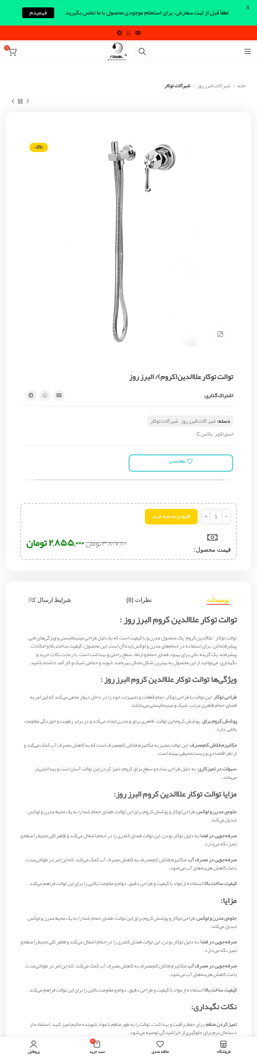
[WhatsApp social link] (128, 33)
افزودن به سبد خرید (171, 516)
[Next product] (13, 101)
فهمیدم (38, 12)
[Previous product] (27, 101)
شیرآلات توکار (177, 86)
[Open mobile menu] (247, 51)
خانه (241, 86)
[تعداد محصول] (216, 516)
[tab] (218, 600)
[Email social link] (138, 33)
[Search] (142, 51)
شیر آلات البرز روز (213, 86)
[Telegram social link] (119, 33)
